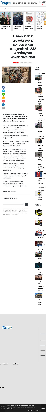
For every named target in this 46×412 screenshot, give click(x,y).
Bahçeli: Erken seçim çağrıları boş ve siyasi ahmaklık (40, 91)
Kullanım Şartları (19, 341)
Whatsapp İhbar (19, 343)
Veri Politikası (4, 344)
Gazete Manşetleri (15, 385)
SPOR (2, 375)
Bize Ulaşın (43, 358)
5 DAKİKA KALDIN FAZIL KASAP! (40, 222)
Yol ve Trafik (16, 369)
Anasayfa (4, 9)
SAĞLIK (3, 377)
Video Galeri (42, 337)
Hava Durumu (16, 367)
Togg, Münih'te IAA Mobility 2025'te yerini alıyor (40, 278)
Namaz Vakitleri (17, 371)
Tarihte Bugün (16, 377)
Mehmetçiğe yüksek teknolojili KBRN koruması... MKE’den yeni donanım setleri (41, 126)
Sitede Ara (3, 391)
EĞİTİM (20, 3)
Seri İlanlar (15, 380)
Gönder (27, 204)
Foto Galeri (42, 330)
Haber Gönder (18, 344)
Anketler (3, 393)
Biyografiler (4, 395)
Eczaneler (15, 373)
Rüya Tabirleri (4, 397)
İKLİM (2, 379)
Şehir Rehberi (16, 382)
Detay (30, 410)
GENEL (15, 3)
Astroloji (3, 399)
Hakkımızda (4, 341)
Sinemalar (15, 379)
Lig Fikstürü (16, 375)
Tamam (36, 410)
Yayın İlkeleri (4, 343)
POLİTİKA (34, 3)
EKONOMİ (27, 3)
